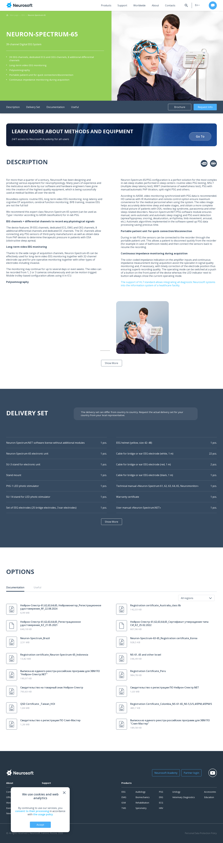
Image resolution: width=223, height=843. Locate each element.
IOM (123, 802)
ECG (161, 802)
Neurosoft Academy (165, 773)
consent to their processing (32, 811)
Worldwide (139, 5)
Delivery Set (33, 107)
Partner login (191, 773)
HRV (161, 808)
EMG (123, 797)
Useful (75, 107)
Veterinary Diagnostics (183, 797)
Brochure (179, 107)
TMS (123, 808)
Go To (200, 136)
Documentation (55, 107)
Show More (111, 363)
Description (13, 107)
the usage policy (43, 814)
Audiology (140, 791)
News (9, 813)
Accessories (210, 791)
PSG (161, 791)
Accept (40, 824)
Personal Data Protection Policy (201, 833)
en (196, 5)
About (155, 5)
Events (9, 808)
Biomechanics (143, 797)
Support (122, 5)
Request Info (205, 107)
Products (106, 5)
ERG (161, 797)
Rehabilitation (142, 802)
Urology (176, 791)
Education (209, 797)
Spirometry (141, 808)
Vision (9, 802)
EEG (123, 791)
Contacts (170, 5)
